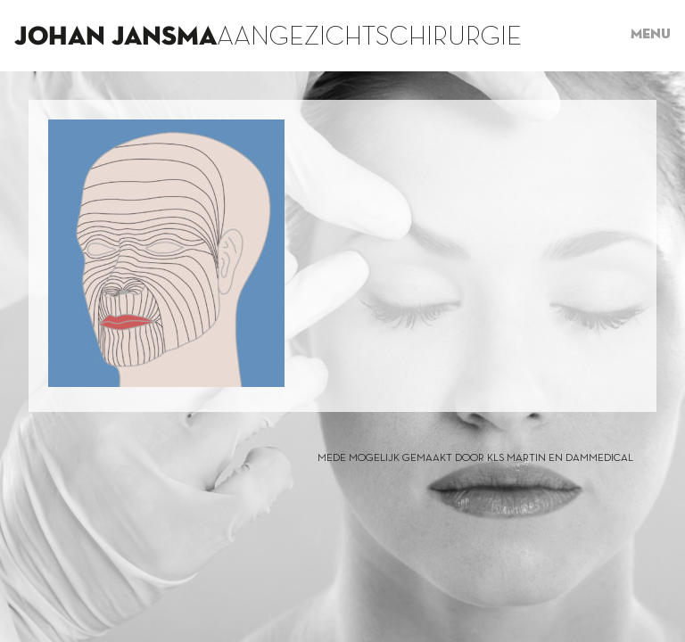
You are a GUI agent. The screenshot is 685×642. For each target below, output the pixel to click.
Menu (651, 35)
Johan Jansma (115, 37)
